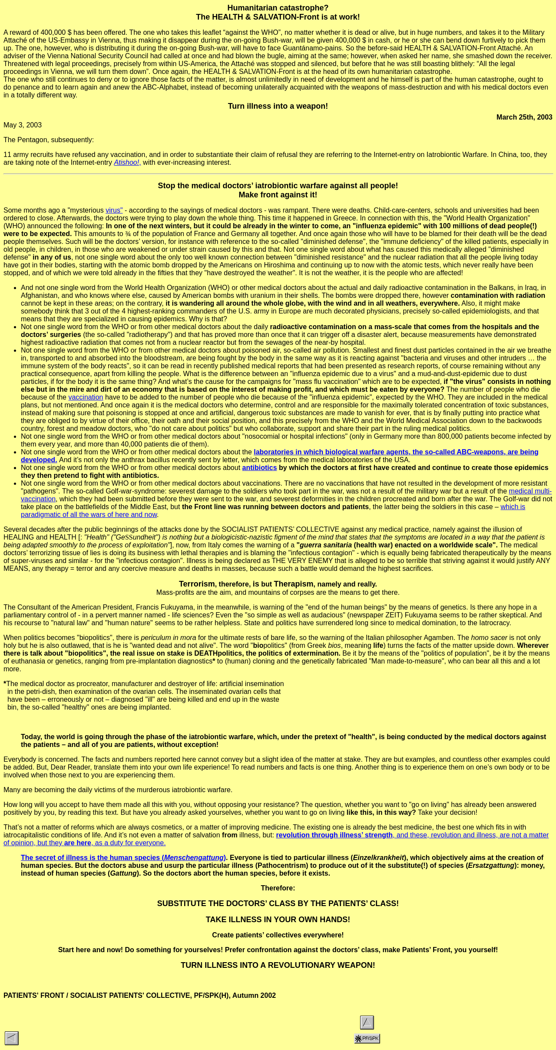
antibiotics (259, 467)
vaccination (85, 397)
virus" (114, 210)
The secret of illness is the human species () (123, 857)
